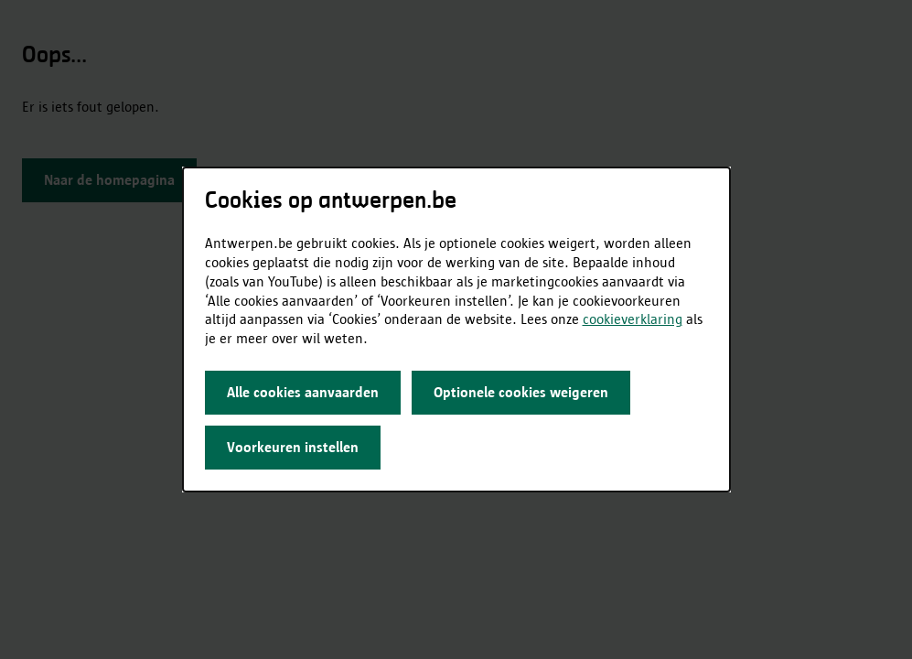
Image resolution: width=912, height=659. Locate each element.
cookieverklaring (632, 319)
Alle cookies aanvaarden (303, 392)
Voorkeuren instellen (293, 447)
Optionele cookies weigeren (521, 392)
